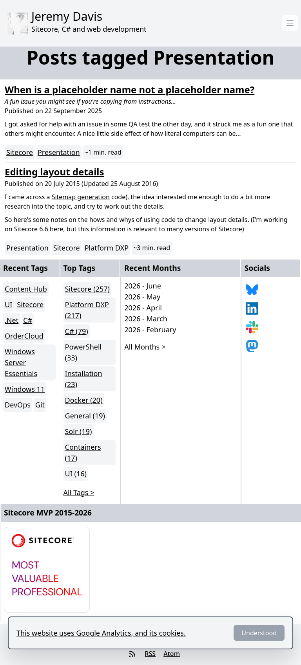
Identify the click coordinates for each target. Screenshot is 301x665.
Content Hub (26, 289)
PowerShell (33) (83, 352)
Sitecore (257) (87, 289)
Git (40, 404)
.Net (11, 320)
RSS (150, 653)
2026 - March (145, 318)
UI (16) (76, 473)
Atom (171, 653)
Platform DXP (107, 247)
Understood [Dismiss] (259, 633)
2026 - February (150, 329)
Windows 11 (25, 389)
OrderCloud (24, 336)
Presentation (59, 152)
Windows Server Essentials (21, 362)
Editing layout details (54, 171)
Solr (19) (78, 431)
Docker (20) (84, 400)
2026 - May (142, 296)
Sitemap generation (81, 197)
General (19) (85, 415)
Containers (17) (83, 452)
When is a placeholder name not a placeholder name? (129, 89)
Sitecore (19, 152)
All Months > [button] (144, 346)
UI (8, 304)
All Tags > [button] (78, 492)
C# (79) (76, 331)
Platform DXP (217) (87, 310)
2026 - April (143, 307)
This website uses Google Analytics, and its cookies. (101, 633)
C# (27, 320)
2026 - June (142, 285)
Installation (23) (83, 379)
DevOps (18, 404)
